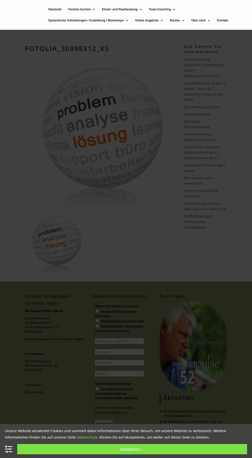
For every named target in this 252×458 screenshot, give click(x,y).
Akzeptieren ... (132, 449)
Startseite (55, 9)
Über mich (198, 20)
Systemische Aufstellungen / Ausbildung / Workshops (86, 20)
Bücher (175, 20)
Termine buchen (79, 9)
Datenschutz (87, 437)
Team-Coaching (160, 9)
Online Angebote (147, 20)
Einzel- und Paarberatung (120, 9)
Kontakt (222, 20)
